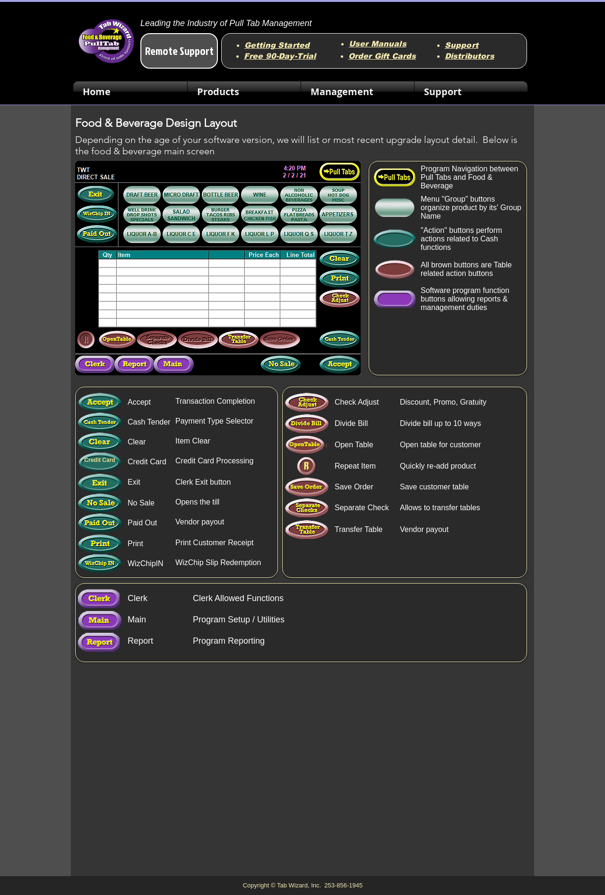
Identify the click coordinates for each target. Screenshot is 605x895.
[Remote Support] (179, 51)
